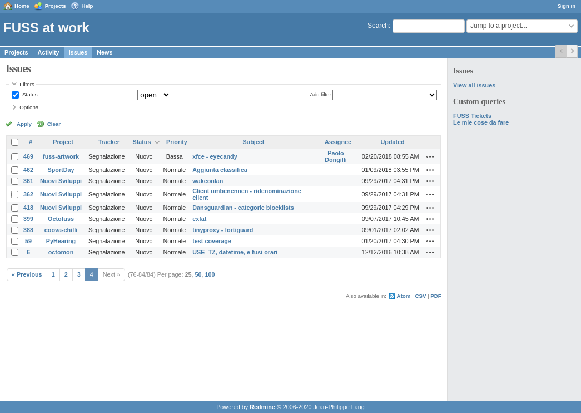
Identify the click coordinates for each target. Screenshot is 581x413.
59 (28, 241)
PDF (435, 296)
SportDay (61, 169)
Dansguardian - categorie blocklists (243, 207)
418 (28, 207)
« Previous (27, 274)
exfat (199, 218)
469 (28, 156)
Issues (78, 52)
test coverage (211, 241)
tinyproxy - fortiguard (222, 230)
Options (28, 107)
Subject (253, 142)
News (104, 52)
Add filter (320, 94)
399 (28, 218)
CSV (420, 296)
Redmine (262, 407)
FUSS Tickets (472, 115)
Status (29, 94)
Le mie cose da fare (481, 122)
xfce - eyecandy (214, 156)
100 (210, 274)
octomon (61, 252)
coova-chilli (60, 230)
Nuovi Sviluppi (61, 181)
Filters (26, 84)
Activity (48, 52)
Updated (393, 142)
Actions (430, 156)
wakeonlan (207, 181)
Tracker (109, 142)
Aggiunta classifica (219, 169)
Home (21, 6)
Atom (404, 296)
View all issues (474, 85)
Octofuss (61, 218)
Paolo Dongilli (336, 156)
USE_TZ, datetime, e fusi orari (234, 252)
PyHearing (61, 241)
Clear (54, 124)
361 (28, 181)
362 (28, 194)
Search (378, 26)
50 (198, 274)
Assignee (338, 142)
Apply (24, 124)
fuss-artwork (61, 156)
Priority (176, 142)
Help (87, 6)
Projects (55, 6)
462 (28, 169)
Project (63, 142)
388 (28, 230)
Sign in (566, 6)
